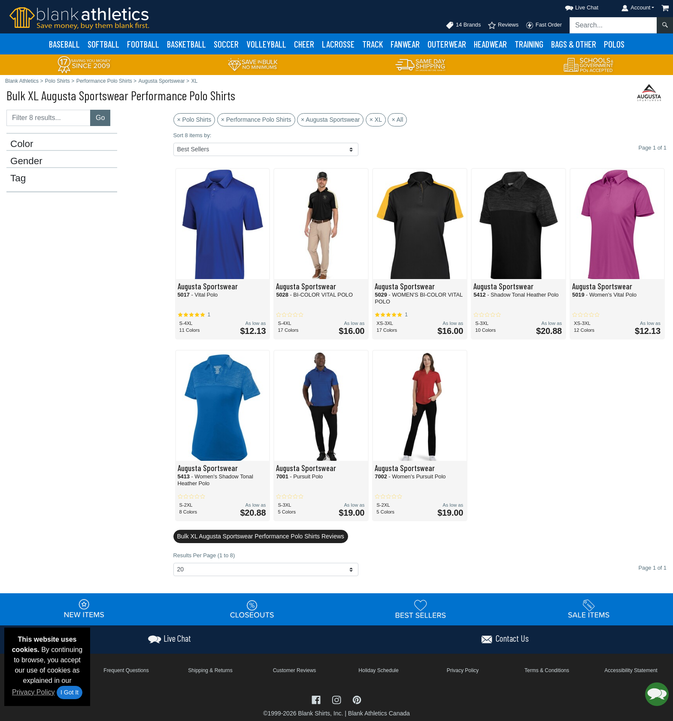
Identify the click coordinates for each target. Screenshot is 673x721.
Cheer (304, 44)
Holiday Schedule (378, 670)
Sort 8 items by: (192, 135)
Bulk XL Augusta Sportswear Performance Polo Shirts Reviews (260, 536)
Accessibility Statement (630, 670)
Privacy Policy (33, 692)
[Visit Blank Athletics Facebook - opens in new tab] (317, 699)
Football (143, 44)
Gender (26, 161)
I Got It (70, 692)
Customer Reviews (294, 670)
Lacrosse (338, 44)
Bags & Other (573, 44)
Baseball (64, 44)
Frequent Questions (126, 670)
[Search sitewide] (613, 25)
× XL (376, 119)
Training (529, 44)
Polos (614, 44)
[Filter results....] (48, 118)
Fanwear (405, 44)
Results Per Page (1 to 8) (204, 555)
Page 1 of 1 (653, 568)
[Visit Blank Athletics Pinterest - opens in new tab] (357, 699)
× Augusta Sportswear (330, 119)
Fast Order (543, 25)
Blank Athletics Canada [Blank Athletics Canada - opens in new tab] (379, 713)
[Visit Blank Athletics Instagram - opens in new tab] (337, 699)
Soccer (226, 44)
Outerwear (446, 44)
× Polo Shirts (194, 119)
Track (372, 44)
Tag (18, 178)
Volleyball (266, 44)
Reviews (503, 25)
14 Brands (463, 25)
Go (100, 117)
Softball (103, 44)
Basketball (186, 44)
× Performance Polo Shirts (256, 119)
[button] (573, 6)
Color (21, 144)
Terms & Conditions (546, 670)
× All (397, 119)
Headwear (490, 44)
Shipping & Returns (210, 670)
